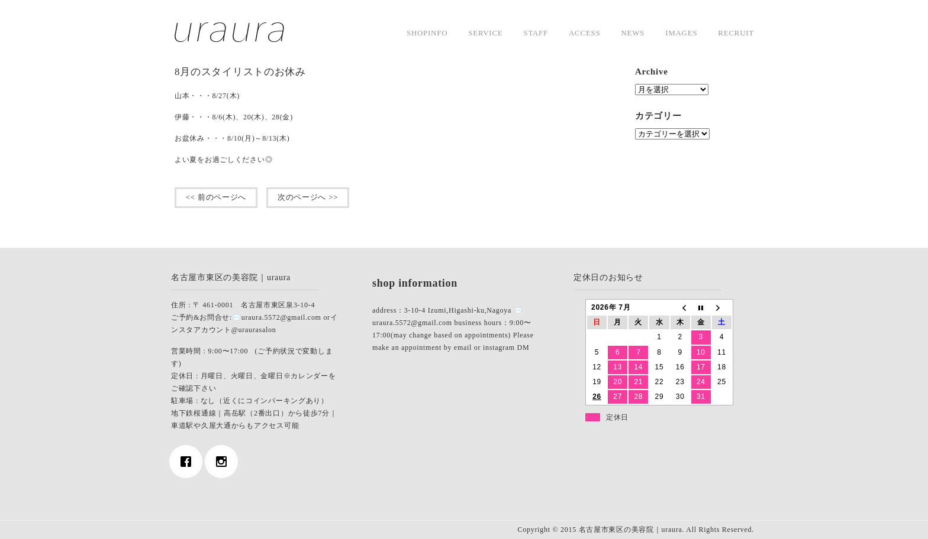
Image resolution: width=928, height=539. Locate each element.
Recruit (736, 32)
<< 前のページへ (216, 197)
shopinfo (427, 32)
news (633, 32)
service (485, 32)
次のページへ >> (307, 197)
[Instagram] (224, 461)
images (681, 32)
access (584, 32)
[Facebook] (189, 461)
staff (535, 32)
